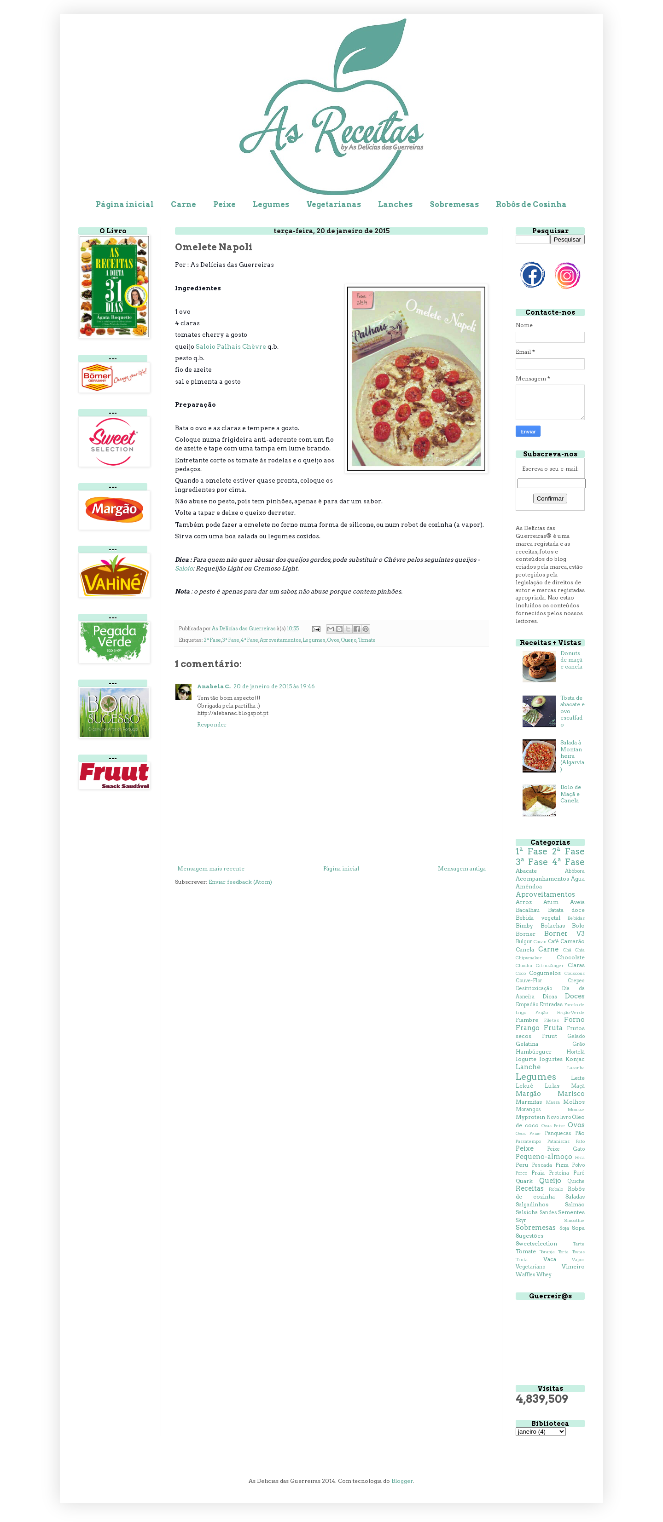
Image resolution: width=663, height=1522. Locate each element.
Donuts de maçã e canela (571, 660)
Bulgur (524, 942)
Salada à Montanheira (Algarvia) (572, 756)
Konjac (575, 1058)
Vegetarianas (333, 204)
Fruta (553, 1028)
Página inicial (125, 204)
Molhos (574, 1101)
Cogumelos (545, 972)
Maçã (578, 1086)
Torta (563, 1251)
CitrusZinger (550, 965)
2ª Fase (212, 640)
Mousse (576, 1109)
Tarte (579, 1243)
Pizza (562, 1164)
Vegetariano (530, 1267)
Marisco (571, 1094)
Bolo (578, 925)
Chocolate (571, 957)
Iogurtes (551, 1058)
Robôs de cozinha (550, 1192)
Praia (538, 1172)
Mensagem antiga (462, 868)
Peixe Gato (566, 1149)
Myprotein (530, 1116)
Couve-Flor (529, 981)
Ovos (333, 640)
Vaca (549, 1259)
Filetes (551, 1020)
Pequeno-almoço (544, 1157)
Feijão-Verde (571, 1012)
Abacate (526, 870)
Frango (528, 1028)
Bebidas (576, 918)
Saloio (184, 568)
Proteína (559, 1173)
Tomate (367, 640)
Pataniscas (558, 1141)
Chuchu (524, 965)
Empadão (527, 1005)
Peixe (224, 204)
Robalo (556, 1189)
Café (553, 942)
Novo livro (558, 1117)
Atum (550, 902)
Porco (521, 1173)
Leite (578, 1077)
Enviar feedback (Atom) (240, 881)
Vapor (578, 1259)
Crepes (576, 981)
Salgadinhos (532, 1204)
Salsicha (527, 1212)
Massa (553, 1102)
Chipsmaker (529, 957)
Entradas (551, 1004)
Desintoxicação (534, 989)
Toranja (547, 1251)
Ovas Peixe (553, 1125)
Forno (574, 1019)
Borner (525, 933)
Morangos (528, 1110)
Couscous (574, 973)
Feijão (541, 1012)
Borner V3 (564, 933)
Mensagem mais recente (210, 868)
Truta (522, 1259)
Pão (580, 1133)
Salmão (575, 1204)
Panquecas (558, 1133)
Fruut (549, 1035)
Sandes (548, 1213)
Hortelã (575, 1052)
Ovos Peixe (528, 1133)
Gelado (576, 1036)
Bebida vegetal (538, 917)
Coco (521, 973)
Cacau (540, 941)
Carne (183, 204)
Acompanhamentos (542, 878)
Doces (575, 996)
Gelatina (527, 1043)
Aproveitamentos (280, 640)
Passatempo (528, 1141)
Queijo (348, 640)
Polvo (578, 1165)
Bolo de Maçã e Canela (570, 794)
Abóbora (575, 871)
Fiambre (527, 1019)
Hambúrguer (534, 1051)
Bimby (524, 925)
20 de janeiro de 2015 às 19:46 (274, 686)
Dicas (549, 996)
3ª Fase (230, 640)
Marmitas (529, 1101)
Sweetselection (536, 1243)
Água (578, 878)
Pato (580, 1141)
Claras (576, 965)
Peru (522, 1164)
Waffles (525, 1275)
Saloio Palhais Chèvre (231, 346)
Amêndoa (529, 886)
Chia (580, 949)
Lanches (395, 204)
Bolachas (553, 925)
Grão (578, 1044)
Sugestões (529, 1235)
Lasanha (576, 1067)
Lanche (528, 1067)
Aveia (577, 902)
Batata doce (566, 909)
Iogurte (526, 1058)
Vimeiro (573, 1266)
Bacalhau (528, 909)
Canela (525, 949)
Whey (544, 1275)
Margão (528, 1094)
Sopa (578, 1227)
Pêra (580, 1157)
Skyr (521, 1220)
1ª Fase (531, 851)
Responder (212, 724)
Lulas (552, 1085)
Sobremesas (454, 204)
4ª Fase (249, 640)
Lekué (524, 1085)
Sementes (571, 1212)
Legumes (271, 204)
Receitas (530, 1188)
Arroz (524, 902)
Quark (524, 1180)
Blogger (402, 1480)
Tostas (578, 1251)
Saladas (575, 1196)
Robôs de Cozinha (531, 204)
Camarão (572, 941)
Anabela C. (214, 686)
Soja (564, 1228)
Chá (567, 949)
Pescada (542, 1165)
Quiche (576, 1181)
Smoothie (574, 1220)
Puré (579, 1173)
